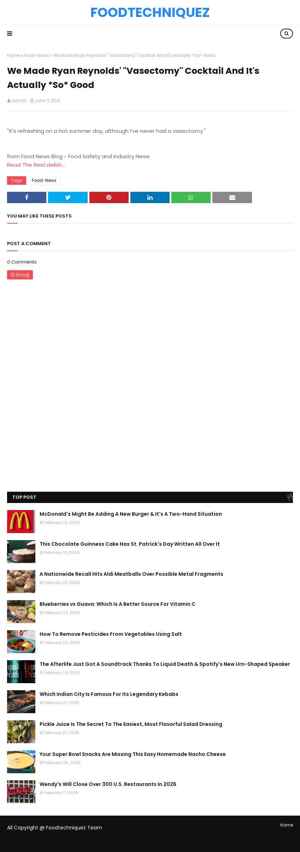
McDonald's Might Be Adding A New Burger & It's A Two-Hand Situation (131, 513)
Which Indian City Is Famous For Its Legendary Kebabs (109, 694)
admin (19, 100)
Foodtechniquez (150, 12)
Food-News (36, 55)
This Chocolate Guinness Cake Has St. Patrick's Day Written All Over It (130, 544)
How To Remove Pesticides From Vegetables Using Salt (111, 634)
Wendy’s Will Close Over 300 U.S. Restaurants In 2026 (108, 784)
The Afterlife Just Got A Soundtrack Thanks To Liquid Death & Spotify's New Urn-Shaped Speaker (165, 664)
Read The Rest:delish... (36, 164)
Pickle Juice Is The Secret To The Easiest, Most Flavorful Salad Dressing (131, 724)
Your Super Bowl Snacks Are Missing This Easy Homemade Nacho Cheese (133, 754)
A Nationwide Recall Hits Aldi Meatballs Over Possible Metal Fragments (131, 574)
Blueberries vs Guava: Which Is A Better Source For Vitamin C (117, 604)
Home (13, 55)
